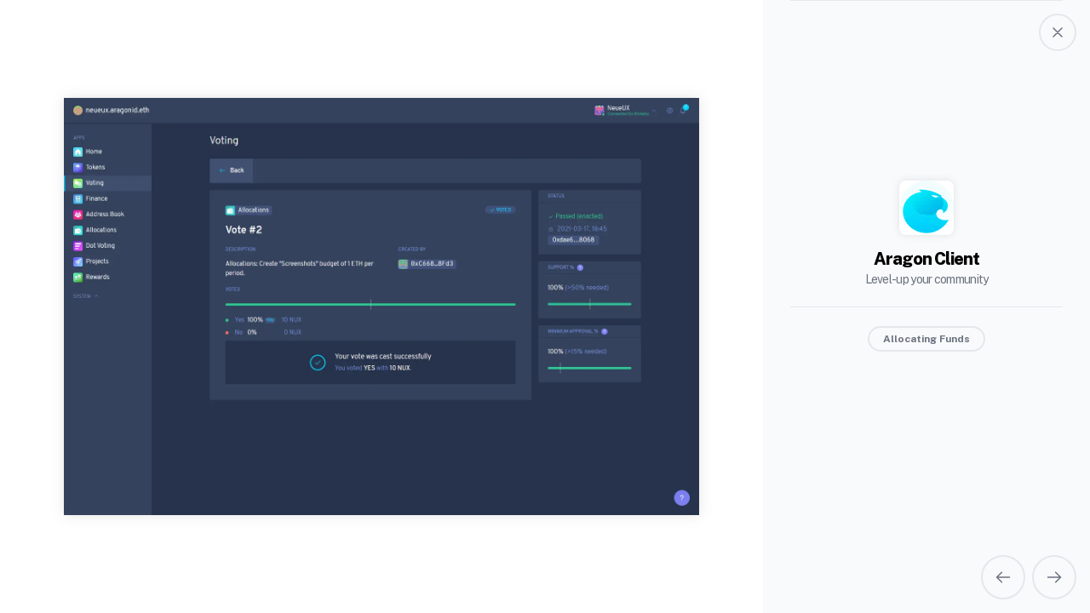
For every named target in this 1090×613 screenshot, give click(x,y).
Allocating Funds (926, 339)
